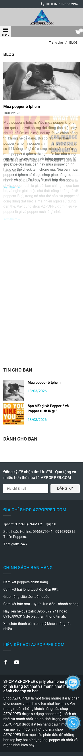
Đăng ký (65, 488)
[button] (77, 32)
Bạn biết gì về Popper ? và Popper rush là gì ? (48, 408)
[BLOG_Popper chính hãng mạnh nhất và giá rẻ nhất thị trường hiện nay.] (41, 17)
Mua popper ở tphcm (44, 382)
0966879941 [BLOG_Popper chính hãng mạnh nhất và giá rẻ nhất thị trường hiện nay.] (70, 4)
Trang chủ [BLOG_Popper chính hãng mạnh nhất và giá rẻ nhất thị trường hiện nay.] (57, 42)
